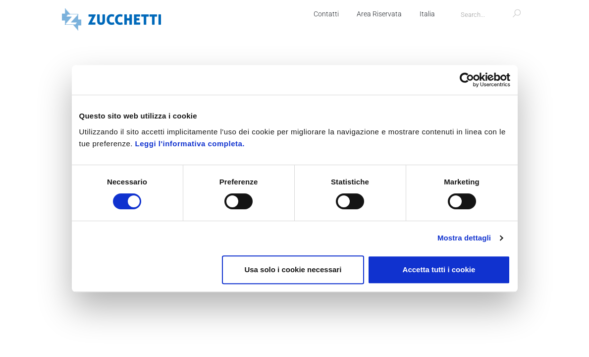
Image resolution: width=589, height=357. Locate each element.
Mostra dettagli (464, 238)
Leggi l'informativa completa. (190, 143)
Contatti (324, 14)
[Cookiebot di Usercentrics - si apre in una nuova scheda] (467, 79)
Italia (425, 14)
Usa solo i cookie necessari (292, 269)
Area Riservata (377, 14)
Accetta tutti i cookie (439, 269)
